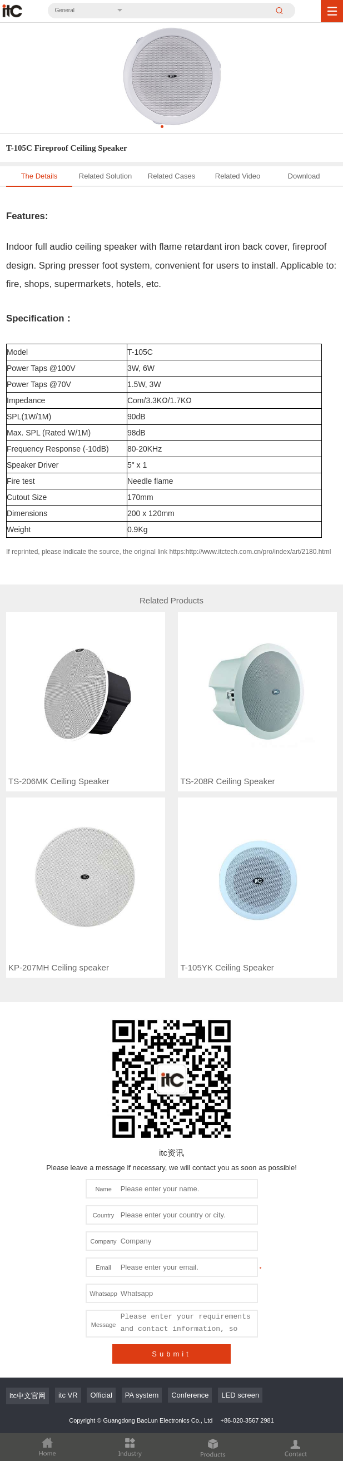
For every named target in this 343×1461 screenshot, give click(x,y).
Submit (171, 1269)
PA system (141, 1310)
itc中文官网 (27, 1311)
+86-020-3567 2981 (247, 1336)
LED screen (240, 1310)
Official (101, 1310)
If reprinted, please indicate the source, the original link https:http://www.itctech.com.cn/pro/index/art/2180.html (168, 552)
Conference (189, 1310)
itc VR (68, 1310)
